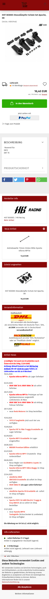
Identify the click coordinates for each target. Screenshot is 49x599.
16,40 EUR (25, 299)
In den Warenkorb (21, 103)
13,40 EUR (24, 256)
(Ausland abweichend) (30, 86)
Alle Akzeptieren (24, 587)
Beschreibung (13, 142)
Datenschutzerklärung (10, 582)
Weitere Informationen (24, 594)
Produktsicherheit (16, 168)
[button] (7, 179)
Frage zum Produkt (12, 124)
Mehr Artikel (9, 220)
